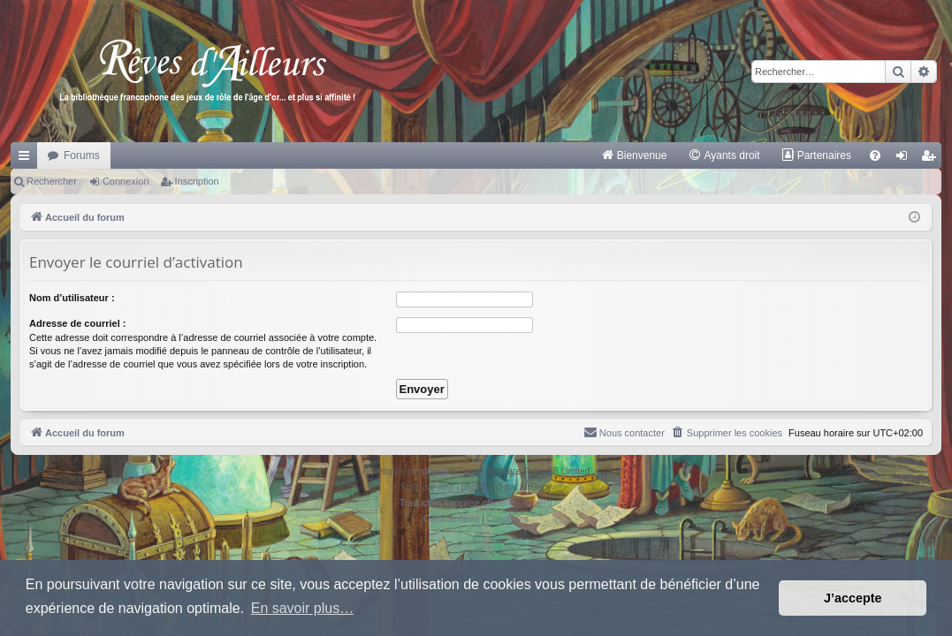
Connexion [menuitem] (905, 159)
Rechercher (52, 181)
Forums (82, 155)
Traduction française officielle (457, 503)
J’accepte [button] (853, 598)
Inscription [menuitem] (932, 159)
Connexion (126, 181)
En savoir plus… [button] (302, 608)
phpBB (436, 471)
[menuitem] (634, 155)
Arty (445, 487)
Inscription (197, 181)
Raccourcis (27, 159)
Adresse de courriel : (77, 323)
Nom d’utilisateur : (72, 297)
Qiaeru (538, 503)
